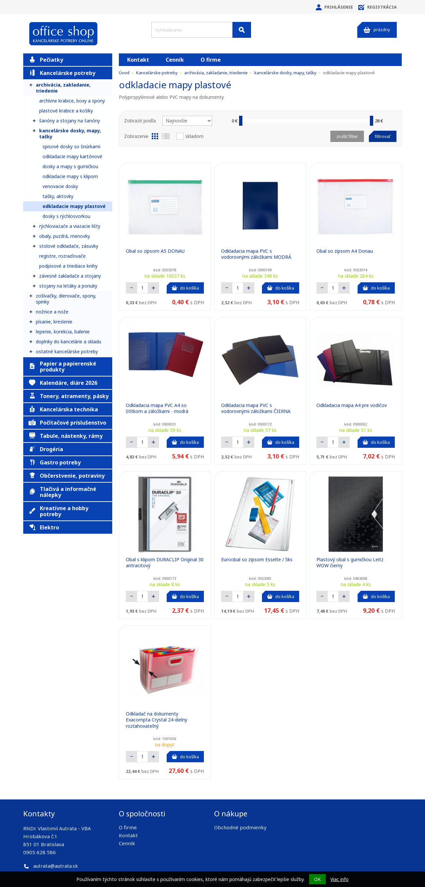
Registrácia (377, 7)
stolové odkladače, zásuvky (68, 246)
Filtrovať (382, 136)
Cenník (175, 59)
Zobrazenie (136, 136)
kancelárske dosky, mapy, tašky (70, 133)
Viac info (339, 879)
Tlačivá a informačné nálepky (62, 492)
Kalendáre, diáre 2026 (63, 382)
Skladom (194, 136)
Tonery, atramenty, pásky (69, 396)
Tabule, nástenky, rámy (66, 436)
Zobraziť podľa (140, 120)
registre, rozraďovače (62, 256)
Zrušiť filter (347, 136)
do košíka (185, 288)
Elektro (44, 527)
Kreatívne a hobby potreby (58, 511)
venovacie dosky (60, 186)
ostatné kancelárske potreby (67, 351)
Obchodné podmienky (240, 827)
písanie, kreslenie (54, 321)
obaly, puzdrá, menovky (64, 236)
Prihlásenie (334, 7)
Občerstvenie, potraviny (67, 475)
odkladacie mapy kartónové (72, 156)
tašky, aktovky (57, 196)
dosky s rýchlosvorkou (66, 216)
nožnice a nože (52, 311)
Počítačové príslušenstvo (67, 422)
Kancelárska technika (63, 409)
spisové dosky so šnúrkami (71, 146)
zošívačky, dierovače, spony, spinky (66, 299)
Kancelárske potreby (62, 73)
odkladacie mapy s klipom (70, 176)
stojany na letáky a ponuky (68, 286)
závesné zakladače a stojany (70, 276)
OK (317, 879)
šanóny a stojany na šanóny (69, 120)
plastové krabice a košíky (66, 110)
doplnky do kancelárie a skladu (68, 341)
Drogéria (46, 449)
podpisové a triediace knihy (68, 266)
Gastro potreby (55, 462)
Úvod (124, 73)
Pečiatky (46, 59)
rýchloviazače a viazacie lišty (69, 226)
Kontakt (138, 59)
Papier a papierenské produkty (62, 366)
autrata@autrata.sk (55, 865)
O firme (211, 59)
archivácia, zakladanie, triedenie (63, 88)
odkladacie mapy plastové (74, 206)
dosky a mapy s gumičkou (70, 166)
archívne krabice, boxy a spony (72, 101)
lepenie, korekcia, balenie (63, 331)
